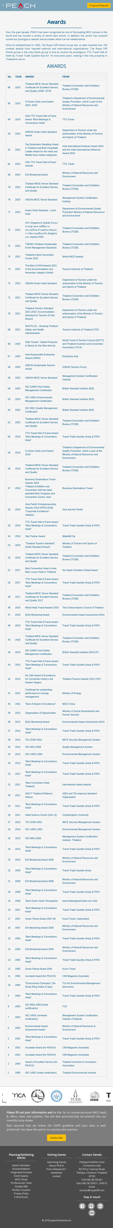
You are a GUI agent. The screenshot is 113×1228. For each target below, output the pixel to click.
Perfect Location (21, 1190)
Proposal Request (99, 5)
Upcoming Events (56, 1162)
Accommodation (21, 1168)
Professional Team (21, 1183)
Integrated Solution (21, 1172)
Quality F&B (21, 1186)
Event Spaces (21, 1175)
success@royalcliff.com (91, 1190)
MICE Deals (21, 1179)
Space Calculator (21, 1165)
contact (57, 1176)
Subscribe (56, 1137)
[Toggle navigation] (3, 4)
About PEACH (56, 1165)
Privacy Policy (21, 1193)
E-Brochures (21, 1197)
